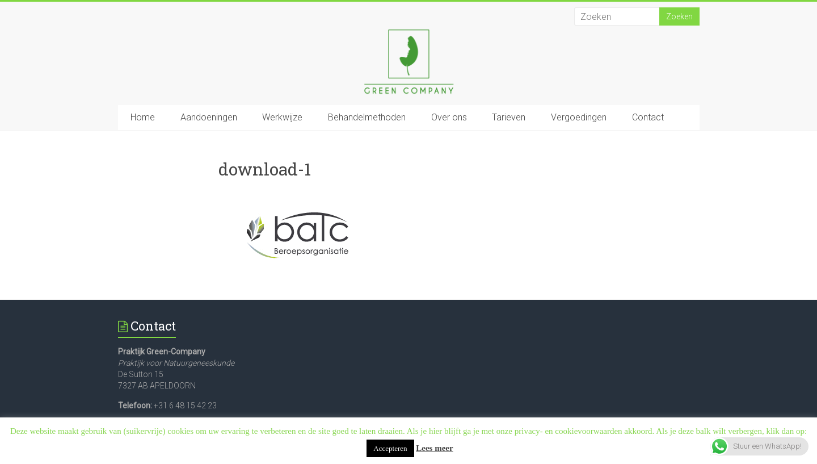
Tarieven (508, 117)
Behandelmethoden (367, 117)
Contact (648, 117)
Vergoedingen (579, 117)
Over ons (449, 117)
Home (142, 117)
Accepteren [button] (390, 448)
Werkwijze (282, 117)
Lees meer (434, 448)
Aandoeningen (208, 117)
